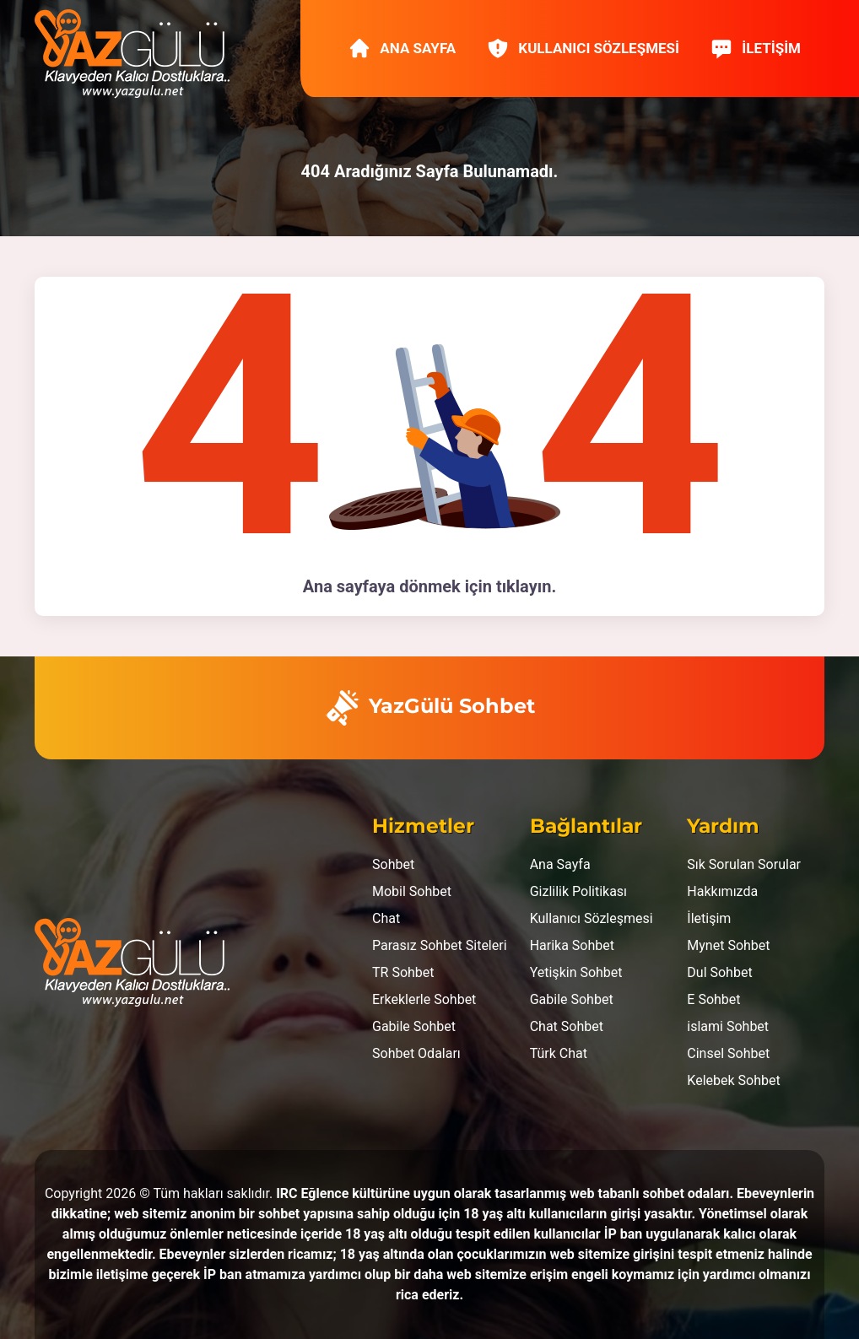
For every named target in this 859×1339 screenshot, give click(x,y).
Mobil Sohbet (411, 891)
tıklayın (524, 586)
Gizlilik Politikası (578, 891)
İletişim (755, 48)
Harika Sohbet (572, 945)
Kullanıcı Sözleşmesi (582, 48)
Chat (386, 918)
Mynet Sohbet (728, 945)
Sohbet (393, 864)
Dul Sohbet (719, 972)
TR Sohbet (403, 972)
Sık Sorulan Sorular (744, 864)
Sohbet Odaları (416, 1053)
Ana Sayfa (402, 48)
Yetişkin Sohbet (576, 972)
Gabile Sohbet (414, 1026)
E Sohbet (713, 999)
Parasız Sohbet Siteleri (439, 945)
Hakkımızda (722, 891)
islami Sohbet (728, 1026)
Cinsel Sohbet (728, 1053)
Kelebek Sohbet (733, 1080)
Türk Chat (558, 1053)
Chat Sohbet (566, 1026)
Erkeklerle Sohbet (424, 999)
